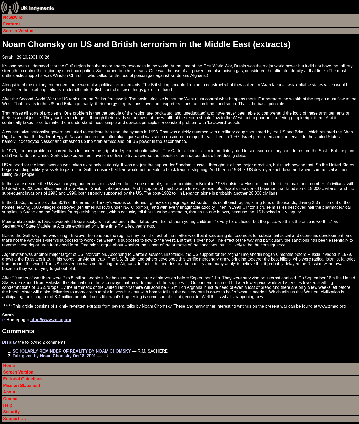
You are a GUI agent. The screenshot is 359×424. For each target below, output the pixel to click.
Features (12, 24)
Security (11, 412)
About (9, 392)
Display (9, 342)
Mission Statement (21, 385)
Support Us (14, 418)
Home (9, 365)
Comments (18, 331)
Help (7, 405)
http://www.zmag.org (50, 320)
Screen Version (18, 31)
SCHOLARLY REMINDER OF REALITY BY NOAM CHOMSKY (72, 351)
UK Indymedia (37, 8)
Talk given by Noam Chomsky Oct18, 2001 (54, 356)
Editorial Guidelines (22, 379)
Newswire (13, 17)
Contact (11, 399)
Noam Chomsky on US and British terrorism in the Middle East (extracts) (146, 44)
